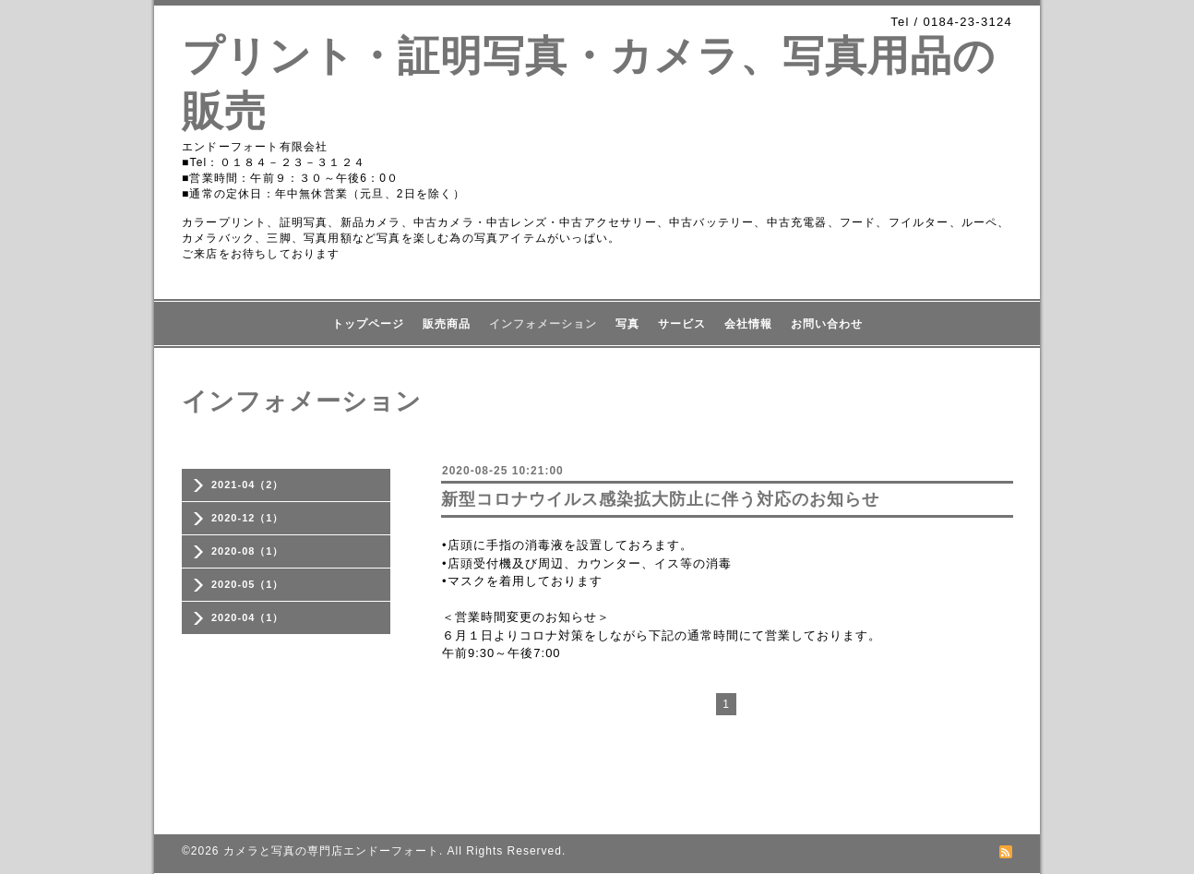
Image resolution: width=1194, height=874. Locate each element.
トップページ (368, 323)
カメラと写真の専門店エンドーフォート (331, 850)
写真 (627, 323)
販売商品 (447, 323)
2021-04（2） (247, 484)
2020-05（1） (247, 584)
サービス (682, 323)
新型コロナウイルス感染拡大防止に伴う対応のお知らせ (660, 499)
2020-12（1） (247, 517)
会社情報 (748, 323)
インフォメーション (543, 323)
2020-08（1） (247, 551)
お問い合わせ (827, 323)
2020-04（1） (247, 617)
